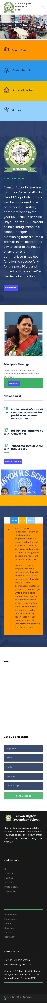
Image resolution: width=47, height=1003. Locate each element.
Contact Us (10, 936)
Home (7, 869)
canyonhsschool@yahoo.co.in (18, 964)
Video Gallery (11, 891)
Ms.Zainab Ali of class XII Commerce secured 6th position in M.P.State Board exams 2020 (27, 414)
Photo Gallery (11, 886)
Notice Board (10, 914)
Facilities (8, 878)
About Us (8, 873)
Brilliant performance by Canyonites (27, 432)
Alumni (7, 923)
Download (9, 928)
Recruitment (10, 919)
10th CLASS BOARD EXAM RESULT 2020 (27, 447)
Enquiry (8, 932)
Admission (9, 882)
